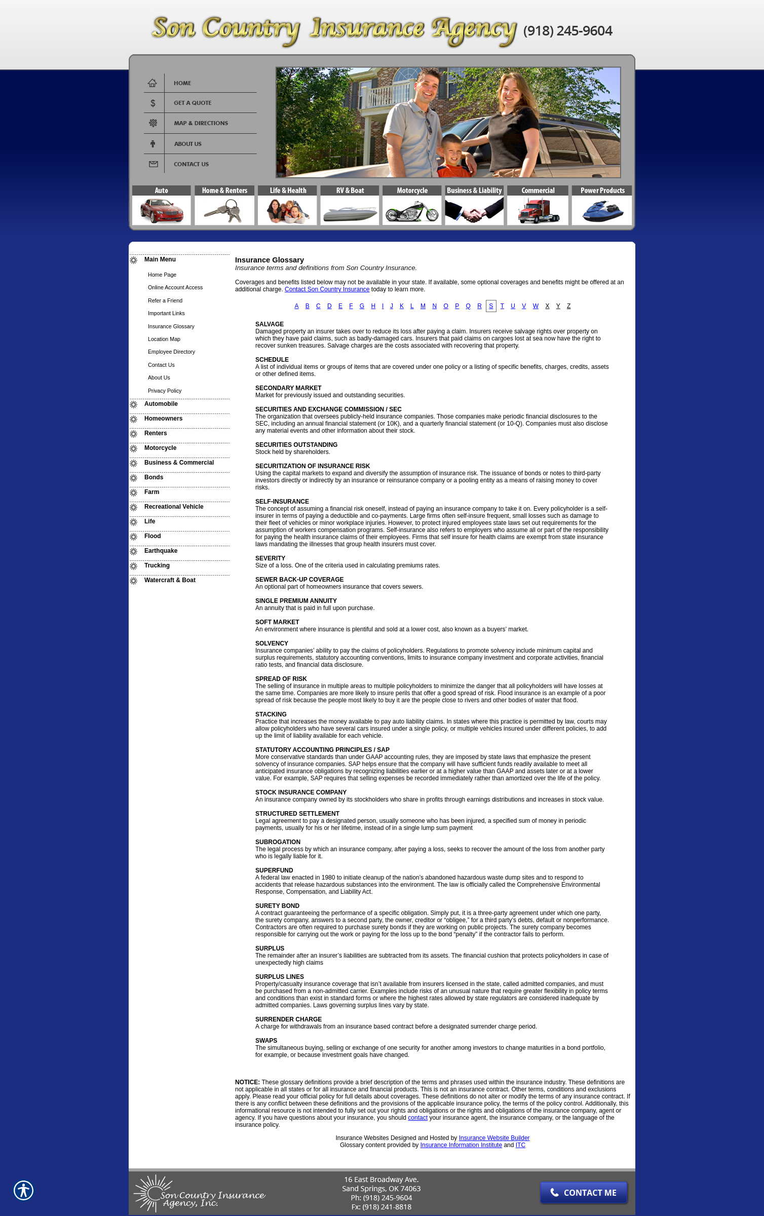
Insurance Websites (362, 1138)
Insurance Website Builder (494, 1138)
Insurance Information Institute (461, 1145)
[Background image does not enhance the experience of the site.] (179, 260)
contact (418, 1117)
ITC (520, 1145)
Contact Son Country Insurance (327, 289)
